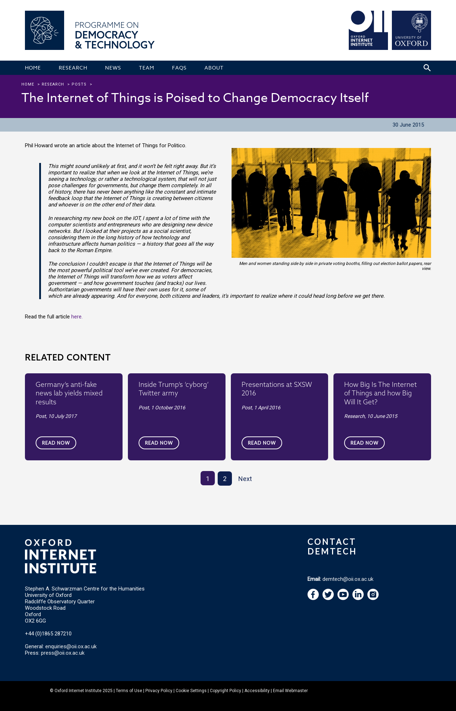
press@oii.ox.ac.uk (62, 653)
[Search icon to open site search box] (427, 67)
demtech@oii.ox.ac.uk (347, 579)
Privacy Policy (158, 690)
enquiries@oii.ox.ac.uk (71, 646)
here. (77, 316)
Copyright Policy (225, 690)
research (53, 84)
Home (27, 84)
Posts (79, 84)
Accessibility (257, 690)
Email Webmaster (290, 690)
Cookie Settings (191, 690)
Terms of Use (129, 690)
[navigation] (343, 598)
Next (245, 478)
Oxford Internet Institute (78, 690)
